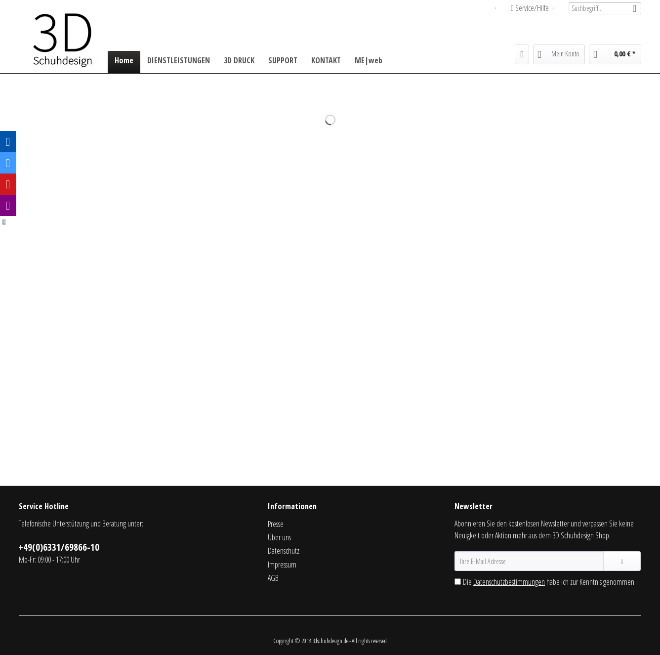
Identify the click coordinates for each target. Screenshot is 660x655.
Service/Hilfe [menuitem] (530, 7)
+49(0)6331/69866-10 (59, 547)
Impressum (282, 564)
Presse (276, 524)
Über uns (279, 537)
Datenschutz (283, 550)
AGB (273, 577)
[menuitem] (601, 8)
